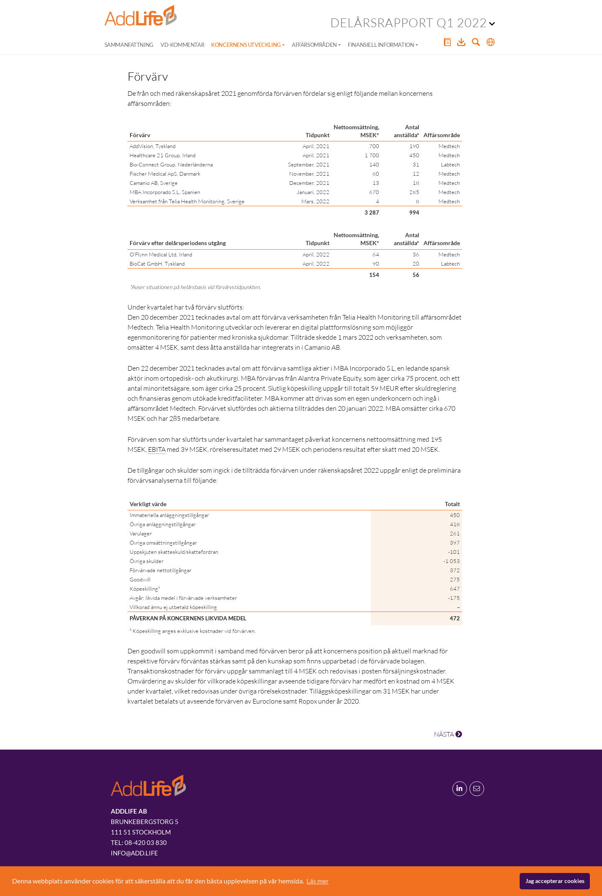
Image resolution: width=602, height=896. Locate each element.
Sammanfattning (129, 44)
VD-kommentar (182, 44)
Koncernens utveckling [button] (246, 44)
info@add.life (134, 853)
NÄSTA (448, 734)
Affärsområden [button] (314, 44)
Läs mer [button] (317, 881)
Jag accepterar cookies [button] (554, 880)
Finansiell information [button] (381, 44)
